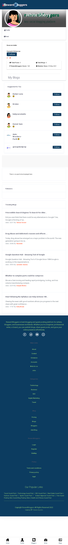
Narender (20, 243)
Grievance (34, 358)
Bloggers (34, 426)
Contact (34, 353)
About (34, 349)
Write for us (34, 366)
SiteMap (34, 453)
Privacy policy (34, 472)
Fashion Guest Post (10, 496)
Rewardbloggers (28, 507)
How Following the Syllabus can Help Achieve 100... (26, 297)
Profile (7, 30)
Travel (34, 402)
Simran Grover (21, 222)
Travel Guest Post (10, 493)
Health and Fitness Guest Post (41, 498)
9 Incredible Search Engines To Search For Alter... (26, 213)
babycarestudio (18, 114)
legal (34, 476)
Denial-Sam (18, 125)
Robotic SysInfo (37, 510)
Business (34, 390)
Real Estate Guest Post (55, 493)
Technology (34, 385)
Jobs (34, 370)
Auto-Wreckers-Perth (17, 136)
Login (34, 445)
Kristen (16, 104)
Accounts (34, 362)
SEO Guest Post (40, 493)
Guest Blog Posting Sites (21, 498)
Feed (6, 36)
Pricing (34, 417)
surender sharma (22, 265)
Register (34, 449)
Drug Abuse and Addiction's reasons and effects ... (26, 234)
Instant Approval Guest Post (44, 496)
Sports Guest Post (26, 496)
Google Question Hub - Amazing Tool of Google (25, 255)
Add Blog (34, 430)
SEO (34, 394)
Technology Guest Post (25, 493)
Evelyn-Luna (18, 95)
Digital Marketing (34, 398)
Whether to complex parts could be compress (24, 276)
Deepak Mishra (21, 286)
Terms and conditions (34, 468)
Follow (11, 54)
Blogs (34, 421)
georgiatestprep (18, 147)
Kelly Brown (20, 307)
